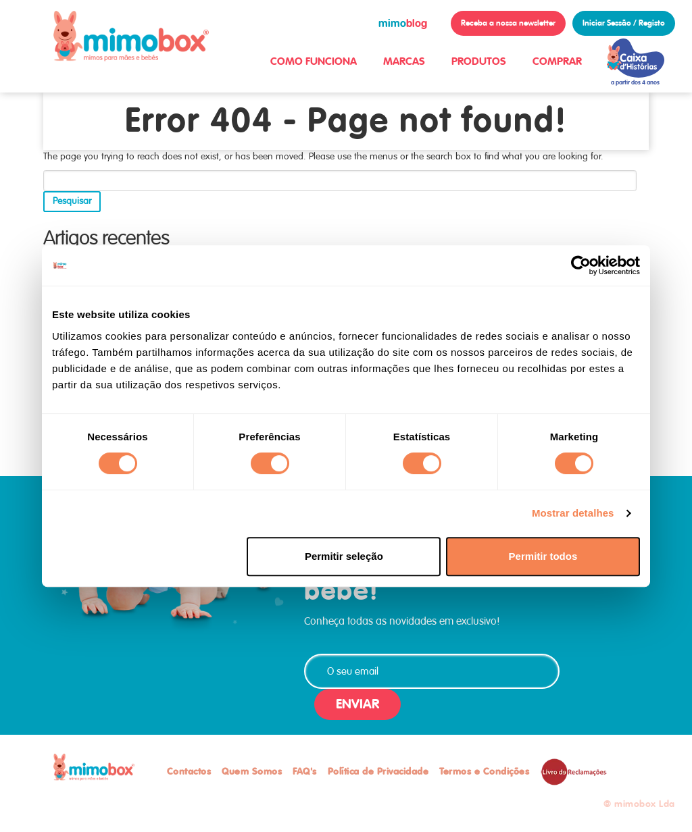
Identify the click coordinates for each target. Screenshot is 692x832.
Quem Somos (252, 771)
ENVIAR (357, 704)
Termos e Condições (484, 771)
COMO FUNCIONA (313, 61)
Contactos (189, 771)
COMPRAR (557, 61)
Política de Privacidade (378, 771)
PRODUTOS (478, 61)
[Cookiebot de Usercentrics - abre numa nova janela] (581, 265)
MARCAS (404, 61)
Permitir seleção (344, 556)
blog (402, 23)
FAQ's (305, 771)
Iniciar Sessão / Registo (624, 23)
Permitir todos (543, 556)
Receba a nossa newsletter (508, 23)
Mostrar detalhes (573, 513)
